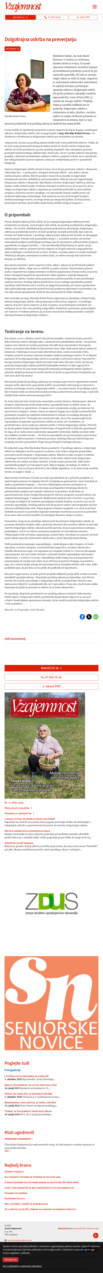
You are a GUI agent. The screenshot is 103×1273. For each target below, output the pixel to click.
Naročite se (20, 17)
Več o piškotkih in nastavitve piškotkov (22, 1266)
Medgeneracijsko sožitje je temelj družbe (30, 1102)
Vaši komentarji (15, 638)
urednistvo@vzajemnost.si (18, 1240)
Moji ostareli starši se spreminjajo (26, 1204)
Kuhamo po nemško (16, 1193)
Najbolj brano (18, 1165)
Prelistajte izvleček (19, 808)
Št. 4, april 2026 (14, 802)
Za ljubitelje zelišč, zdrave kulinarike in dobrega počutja (40, 1209)
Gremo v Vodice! (14, 1171)
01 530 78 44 (52, 17)
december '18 (12, 48)
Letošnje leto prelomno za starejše (27, 1076)
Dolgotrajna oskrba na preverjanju (40, 39)
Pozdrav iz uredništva (20, 813)
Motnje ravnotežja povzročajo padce (27, 831)
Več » (7, 1151)
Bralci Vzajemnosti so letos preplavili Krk (31, 1085)
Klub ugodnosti (19, 1132)
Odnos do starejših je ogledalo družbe (28, 1093)
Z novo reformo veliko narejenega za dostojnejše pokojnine (42, 1182)
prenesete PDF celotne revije (85, 1228)
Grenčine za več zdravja (19, 843)
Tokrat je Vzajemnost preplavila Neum (28, 1111)
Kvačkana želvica (15, 1198)
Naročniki (62, 1228)
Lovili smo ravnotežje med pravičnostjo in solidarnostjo (39, 1187)
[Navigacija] (94, 6)
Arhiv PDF (83, 17)
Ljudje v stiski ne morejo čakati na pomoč (30, 819)
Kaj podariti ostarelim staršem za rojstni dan (33, 1177)
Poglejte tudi (17, 1063)
